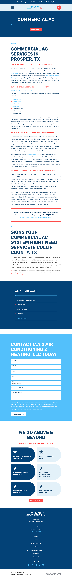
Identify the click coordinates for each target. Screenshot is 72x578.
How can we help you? (17, 392)
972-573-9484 (36, 521)
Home (36, 539)
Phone (13, 371)
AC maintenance (18, 104)
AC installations (18, 101)
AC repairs (16, 106)
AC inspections (17, 99)
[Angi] (40, 565)
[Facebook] (29, 565)
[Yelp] (36, 565)
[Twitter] (32, 565)
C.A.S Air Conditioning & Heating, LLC (21, 91)
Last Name (14, 365)
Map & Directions (36, 531)
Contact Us (36, 557)
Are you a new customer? (18, 387)
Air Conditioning (36, 543)
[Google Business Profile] (43, 565)
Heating (36, 546)
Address (14, 381)
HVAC (54, 91)
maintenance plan (32, 154)
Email (13, 376)
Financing (36, 553)
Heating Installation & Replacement (36, 550)
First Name (14, 360)
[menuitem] (36, 300)
